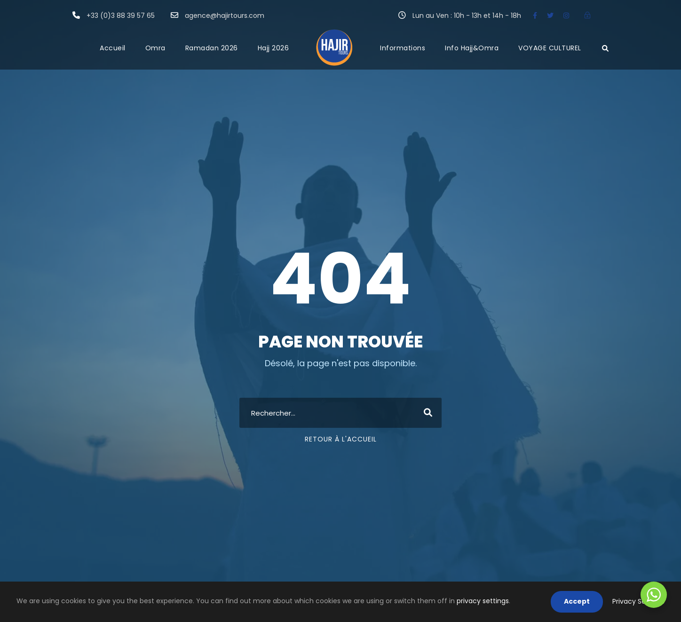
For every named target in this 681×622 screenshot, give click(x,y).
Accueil (113, 48)
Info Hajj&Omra (472, 48)
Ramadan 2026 (211, 48)
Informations (402, 48)
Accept (577, 601)
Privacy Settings (638, 601)
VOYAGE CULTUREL (549, 48)
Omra (155, 48)
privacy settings (483, 601)
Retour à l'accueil (341, 439)
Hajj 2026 (273, 48)
